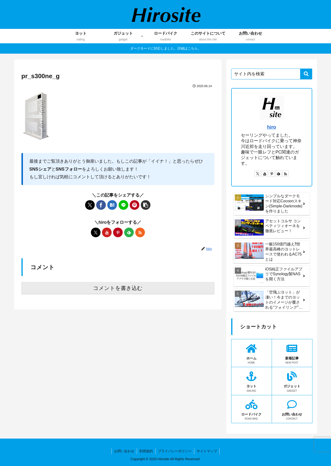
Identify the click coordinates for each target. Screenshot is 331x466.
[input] (271, 74)
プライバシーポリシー (175, 451)
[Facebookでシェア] (101, 205)
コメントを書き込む (117, 288)
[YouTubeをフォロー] (107, 232)
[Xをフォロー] (96, 232)
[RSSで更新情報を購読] (140, 232)
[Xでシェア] (90, 205)
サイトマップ (207, 451)
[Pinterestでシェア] (134, 205)
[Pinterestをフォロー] (118, 232)
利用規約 (146, 451)
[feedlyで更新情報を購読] (129, 232)
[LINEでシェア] (123, 205)
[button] (145, 205)
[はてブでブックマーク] (112, 205)
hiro (271, 127)
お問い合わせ (124, 451)
